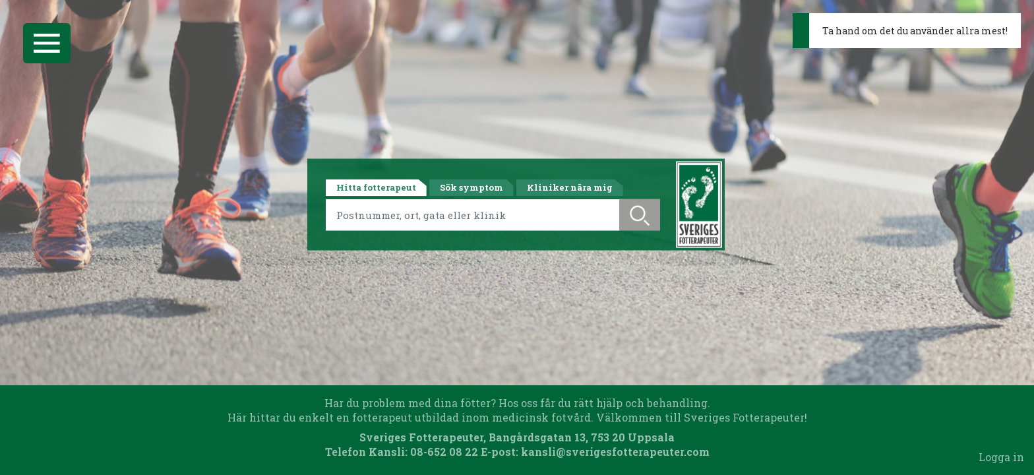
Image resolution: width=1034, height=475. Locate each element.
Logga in (1001, 457)
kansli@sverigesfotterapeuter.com (615, 452)
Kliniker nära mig (570, 187)
